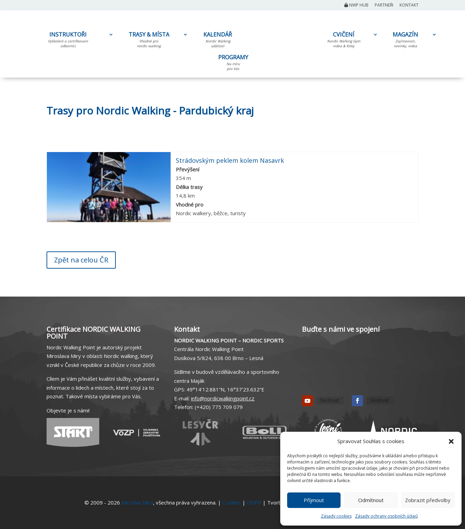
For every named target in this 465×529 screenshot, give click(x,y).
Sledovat (329, 400)
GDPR (254, 502)
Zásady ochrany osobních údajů (386, 516)
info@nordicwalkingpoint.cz (222, 398)
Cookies (231, 502)
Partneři (384, 5)
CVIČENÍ (343, 41)
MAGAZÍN (405, 41)
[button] (451, 441)
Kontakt (409, 5)
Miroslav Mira (137, 502)
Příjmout (314, 500)
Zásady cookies (336, 516)
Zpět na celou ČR (81, 259)
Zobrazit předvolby (428, 500)
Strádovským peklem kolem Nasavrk (230, 160)
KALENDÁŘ (217, 41)
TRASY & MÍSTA (149, 41)
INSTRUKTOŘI (68, 41)
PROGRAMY (233, 64)
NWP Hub (356, 5)
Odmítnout (371, 500)
